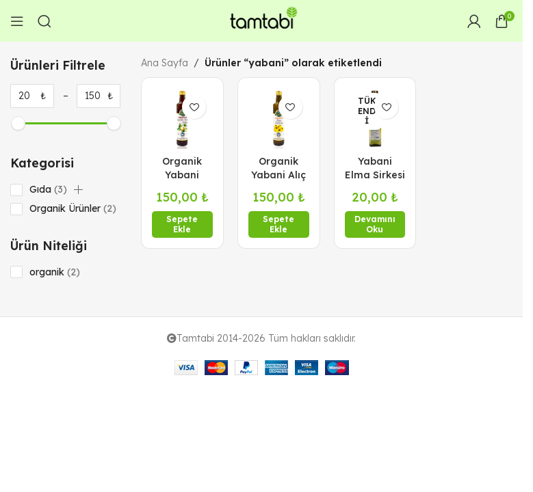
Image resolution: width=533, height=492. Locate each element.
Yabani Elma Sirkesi (375, 168)
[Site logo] (261, 20)
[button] (78, 189)
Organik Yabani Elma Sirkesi (182, 174)
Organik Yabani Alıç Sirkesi (278, 174)
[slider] (17, 123)
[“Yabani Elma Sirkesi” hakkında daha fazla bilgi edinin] (375, 224)
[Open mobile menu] (17, 21)
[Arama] (44, 21)
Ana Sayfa (164, 63)
